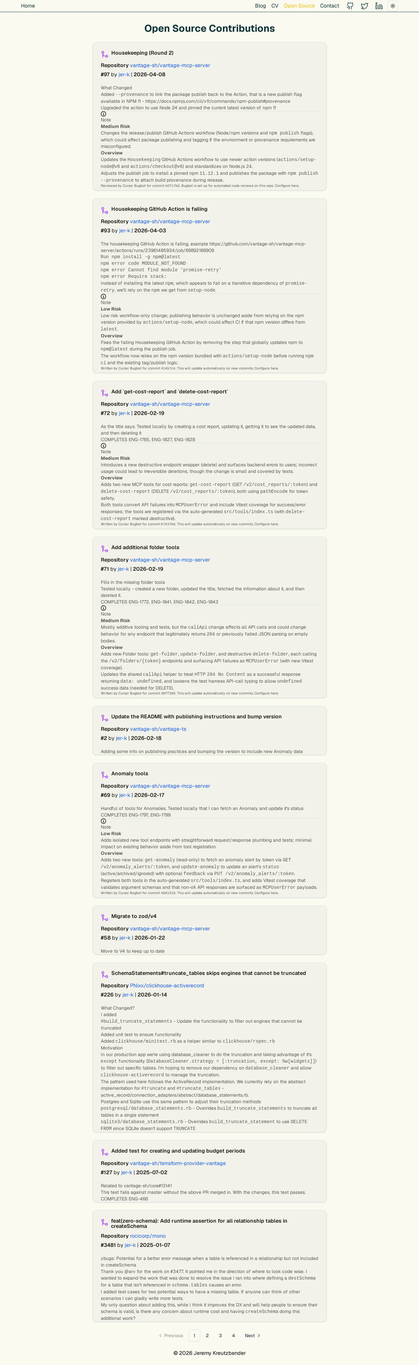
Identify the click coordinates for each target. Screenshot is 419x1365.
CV (275, 5)
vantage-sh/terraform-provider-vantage (178, 1163)
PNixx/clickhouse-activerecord (167, 985)
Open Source (299, 5)
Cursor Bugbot (134, 185)
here (295, 185)
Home (28, 5)
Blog (260, 5)
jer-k (124, 74)
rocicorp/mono (148, 1235)
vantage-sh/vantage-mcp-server (170, 65)
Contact (329, 5)
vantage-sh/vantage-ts (158, 729)
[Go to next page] (253, 1335)
